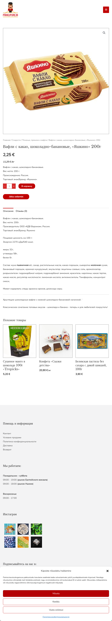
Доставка (8, 445)
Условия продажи (12, 437)
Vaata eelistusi (56, 609)
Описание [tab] (8, 211)
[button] (107, 570)
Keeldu (56, 601)
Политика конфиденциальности (56, 617)
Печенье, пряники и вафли (34, 140)
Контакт (7, 433)
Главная (6, 140)
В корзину (26, 186)
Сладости (16, 140)
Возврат (7, 449)
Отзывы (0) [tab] (21, 211)
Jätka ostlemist (16, 196)
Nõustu (56, 593)
